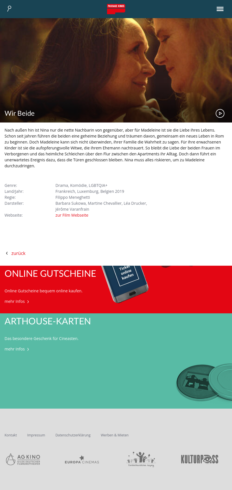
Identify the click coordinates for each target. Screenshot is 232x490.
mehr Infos (17, 301)
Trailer (220, 113)
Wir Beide (20, 113)
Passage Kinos (116, 9)
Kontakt (11, 435)
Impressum (36, 435)
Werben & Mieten (115, 435)
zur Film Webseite (71, 215)
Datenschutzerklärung (73, 435)
